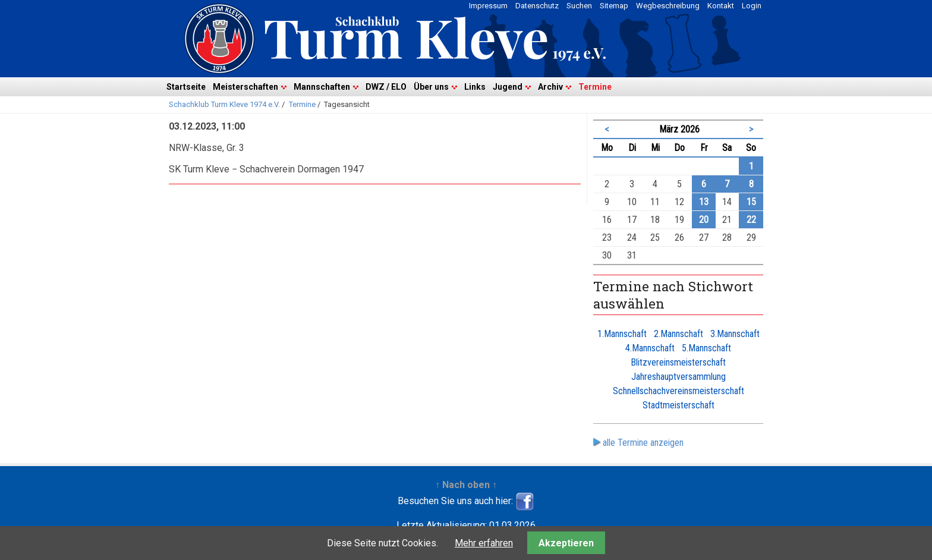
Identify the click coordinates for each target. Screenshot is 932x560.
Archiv (550, 87)
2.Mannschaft (678, 333)
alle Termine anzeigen (643, 442)
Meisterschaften (245, 87)
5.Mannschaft (706, 348)
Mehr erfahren (484, 543)
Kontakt (720, 5)
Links (475, 87)
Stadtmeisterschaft (678, 405)
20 (704, 219)
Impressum (488, 5)
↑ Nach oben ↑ (466, 484)
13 (704, 201)
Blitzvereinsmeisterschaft (678, 362)
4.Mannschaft (650, 348)
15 (751, 201)
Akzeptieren (566, 543)
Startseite (186, 87)
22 (751, 219)
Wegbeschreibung (668, 5)
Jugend (507, 87)
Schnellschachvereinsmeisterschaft (678, 391)
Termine (595, 87)
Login (751, 5)
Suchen (579, 5)
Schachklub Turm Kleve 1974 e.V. (224, 104)
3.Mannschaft (735, 333)
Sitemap (614, 5)
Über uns (431, 87)
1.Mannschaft (622, 333)
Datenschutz (537, 5)
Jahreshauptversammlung (678, 376)
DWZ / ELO (386, 87)
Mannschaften (322, 87)
